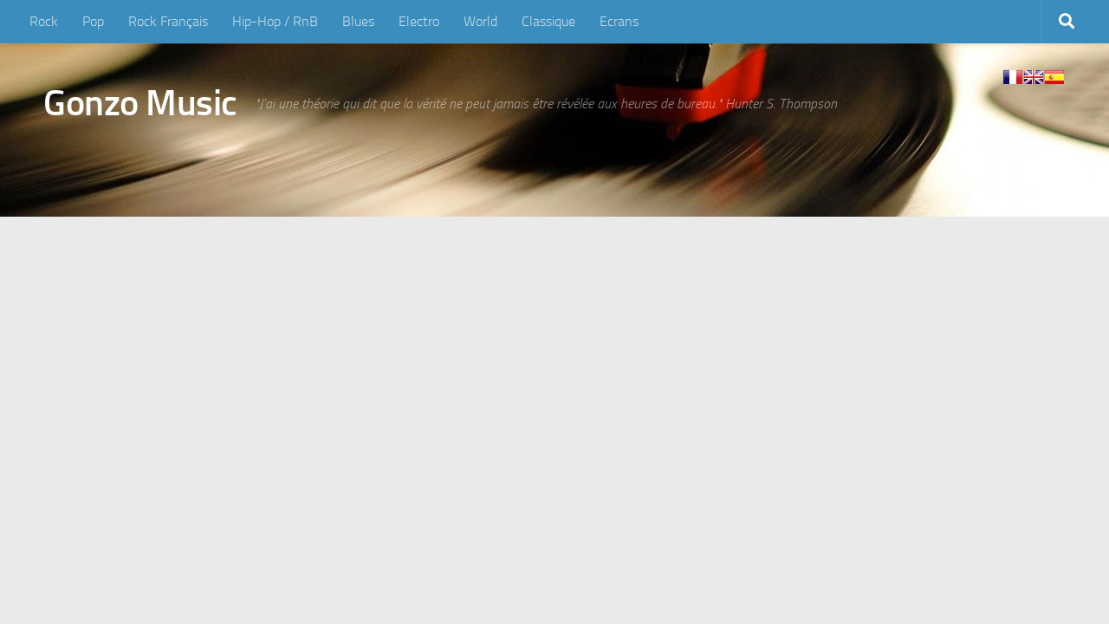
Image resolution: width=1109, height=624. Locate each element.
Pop (93, 21)
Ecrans (619, 21)
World (480, 21)
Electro (419, 21)
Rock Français (168, 21)
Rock (43, 21)
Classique (548, 21)
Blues (358, 21)
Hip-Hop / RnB (275, 21)
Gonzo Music (140, 103)
